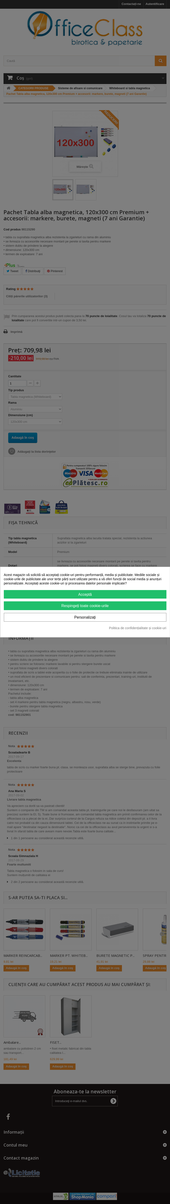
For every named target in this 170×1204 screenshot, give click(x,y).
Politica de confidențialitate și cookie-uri (137, 628)
